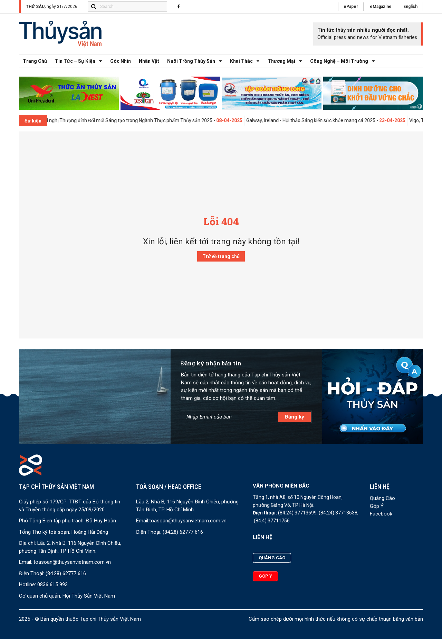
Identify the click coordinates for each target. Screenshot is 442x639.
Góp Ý (377, 506)
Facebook (381, 514)
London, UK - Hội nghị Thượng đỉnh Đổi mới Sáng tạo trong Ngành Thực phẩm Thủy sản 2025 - (134, 120)
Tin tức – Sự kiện (80, 61)
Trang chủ (35, 61)
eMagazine (381, 6)
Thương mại (287, 61)
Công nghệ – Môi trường (344, 61)
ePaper (351, 6)
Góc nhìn (120, 61)
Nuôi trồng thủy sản (196, 61)
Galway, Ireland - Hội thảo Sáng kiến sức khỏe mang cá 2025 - (332, 120)
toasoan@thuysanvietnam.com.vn (72, 562)
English (410, 6)
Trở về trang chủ (221, 256)
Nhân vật (149, 61)
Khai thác (246, 61)
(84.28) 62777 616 (66, 573)
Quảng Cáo (382, 498)
